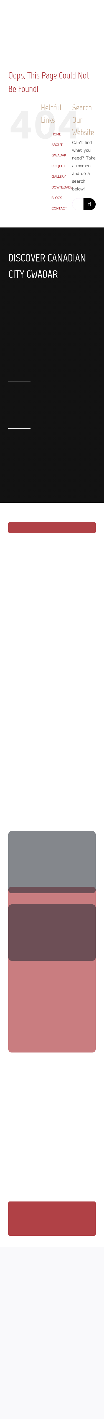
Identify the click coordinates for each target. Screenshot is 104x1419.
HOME (56, 134)
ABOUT (57, 145)
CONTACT (59, 208)
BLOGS (57, 198)
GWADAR (59, 155)
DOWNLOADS (62, 187)
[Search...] (77, 204)
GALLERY (59, 176)
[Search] (89, 204)
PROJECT (58, 166)
